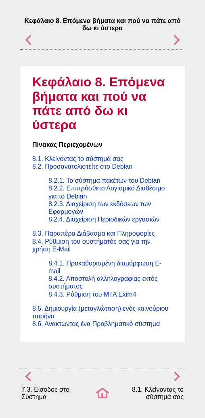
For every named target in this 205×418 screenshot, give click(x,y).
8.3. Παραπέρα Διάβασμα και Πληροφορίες (93, 233)
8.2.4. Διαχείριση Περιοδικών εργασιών (103, 219)
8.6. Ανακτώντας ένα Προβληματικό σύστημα (96, 323)
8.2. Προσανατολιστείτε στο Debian (82, 166)
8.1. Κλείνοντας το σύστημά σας (77, 158)
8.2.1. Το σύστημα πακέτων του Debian (104, 180)
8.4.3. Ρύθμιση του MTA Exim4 (92, 294)
